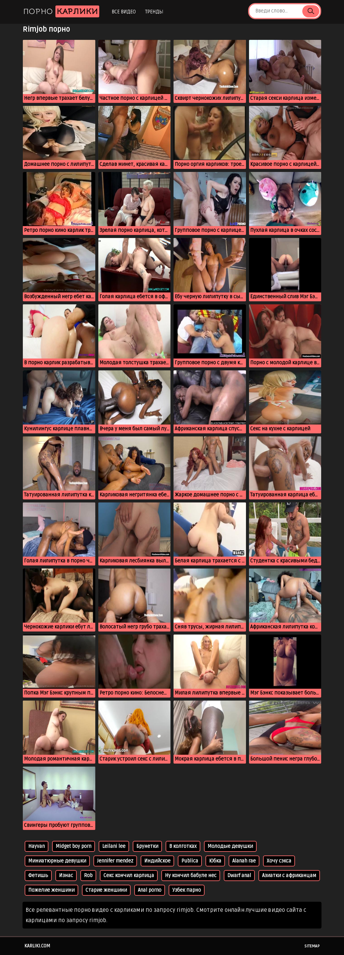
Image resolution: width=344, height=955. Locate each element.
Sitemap (312, 946)
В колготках (183, 846)
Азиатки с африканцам (289, 876)
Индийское (157, 861)
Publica (189, 861)
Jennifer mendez (115, 861)
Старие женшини (106, 890)
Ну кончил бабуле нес (190, 876)
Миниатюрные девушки (57, 861)
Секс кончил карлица (129, 876)
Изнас (66, 876)
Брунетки (147, 846)
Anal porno (149, 890)
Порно (61, 11)
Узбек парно (186, 890)
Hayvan (36, 846)
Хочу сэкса (279, 861)
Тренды (154, 12)
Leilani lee (113, 846)
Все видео (124, 12)
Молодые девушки (230, 846)
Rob (88, 876)
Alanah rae (244, 861)
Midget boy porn (73, 846)
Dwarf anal (239, 876)
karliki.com (37, 946)
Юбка (215, 861)
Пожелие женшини (51, 890)
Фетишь (38, 876)
